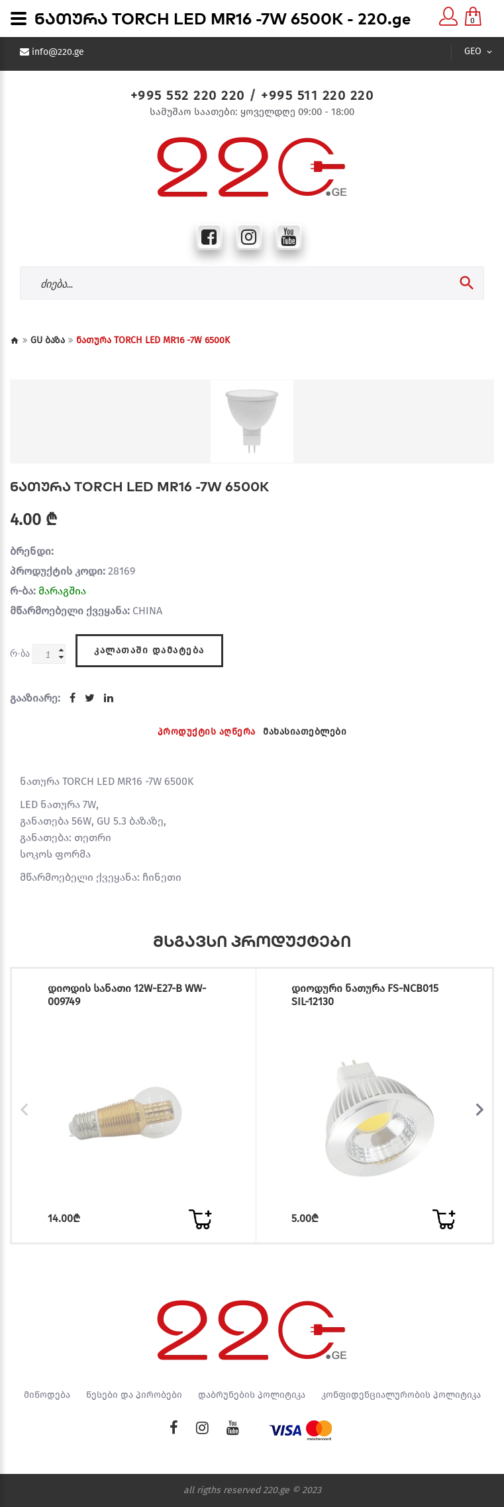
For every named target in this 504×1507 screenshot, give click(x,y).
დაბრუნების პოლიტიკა (251, 1395)
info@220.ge (58, 52)
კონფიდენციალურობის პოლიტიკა (401, 1395)
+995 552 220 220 (187, 95)
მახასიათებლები (304, 731)
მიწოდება (47, 1395)
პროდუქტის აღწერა (207, 731)
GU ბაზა (47, 340)
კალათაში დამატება (149, 650)
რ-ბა (20, 653)
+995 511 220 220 (317, 95)
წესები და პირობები (134, 1395)
